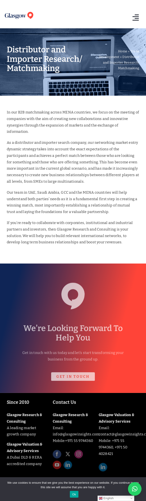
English (106, 498)
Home (122, 51)
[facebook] (57, 455)
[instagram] (78, 455)
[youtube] (57, 465)
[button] (134, 489)
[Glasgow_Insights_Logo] (18, 12)
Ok (74, 494)
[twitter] (68, 455)
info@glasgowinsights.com (76, 434)
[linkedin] (68, 465)
